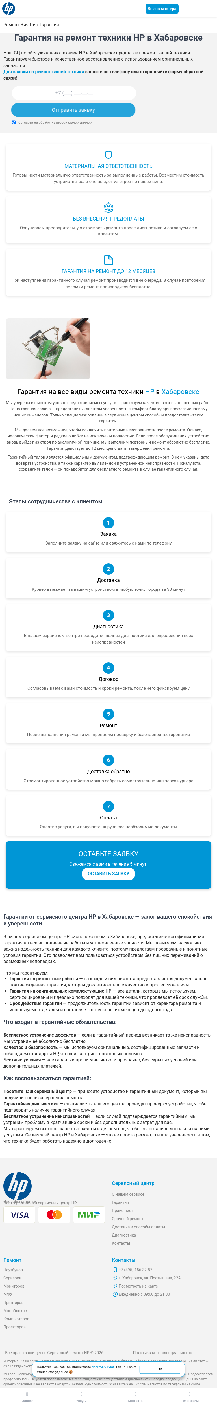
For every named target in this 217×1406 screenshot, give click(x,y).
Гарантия (120, 1202)
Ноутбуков (13, 1270)
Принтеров (13, 1302)
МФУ (7, 1294)
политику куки (103, 1366)
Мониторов (14, 1286)
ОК (159, 1369)
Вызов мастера (162, 8)
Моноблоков (15, 1310)
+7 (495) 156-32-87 (135, 1270)
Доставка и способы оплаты (138, 1227)
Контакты (121, 1243)
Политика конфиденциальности (162, 1352)
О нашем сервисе (128, 1194)
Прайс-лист (122, 1210)
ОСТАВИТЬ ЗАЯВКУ (108, 873)
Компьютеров (16, 1319)
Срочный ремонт (128, 1219)
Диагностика (124, 1235)
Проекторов (14, 1327)
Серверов (12, 1278)
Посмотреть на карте (138, 1286)
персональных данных (74, 122)
